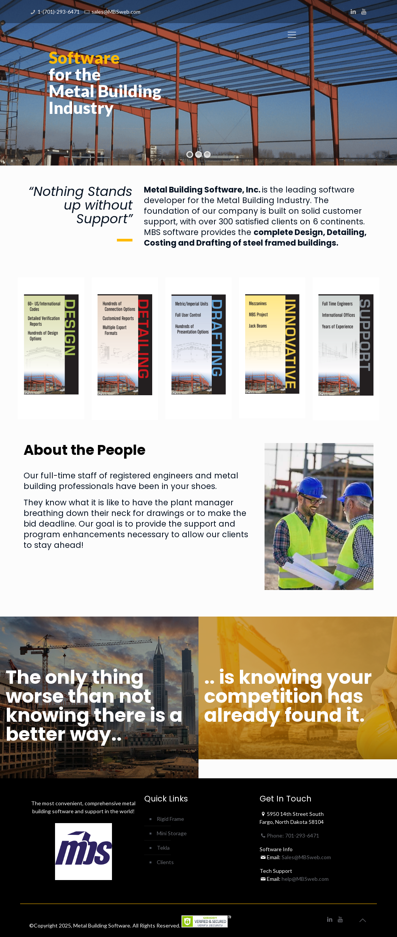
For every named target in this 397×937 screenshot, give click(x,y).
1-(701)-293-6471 (59, 11)
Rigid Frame (170, 819)
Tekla (163, 847)
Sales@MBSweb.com (305, 857)
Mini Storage (172, 833)
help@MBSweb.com (305, 878)
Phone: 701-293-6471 (290, 835)
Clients (165, 862)
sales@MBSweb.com (115, 11)
